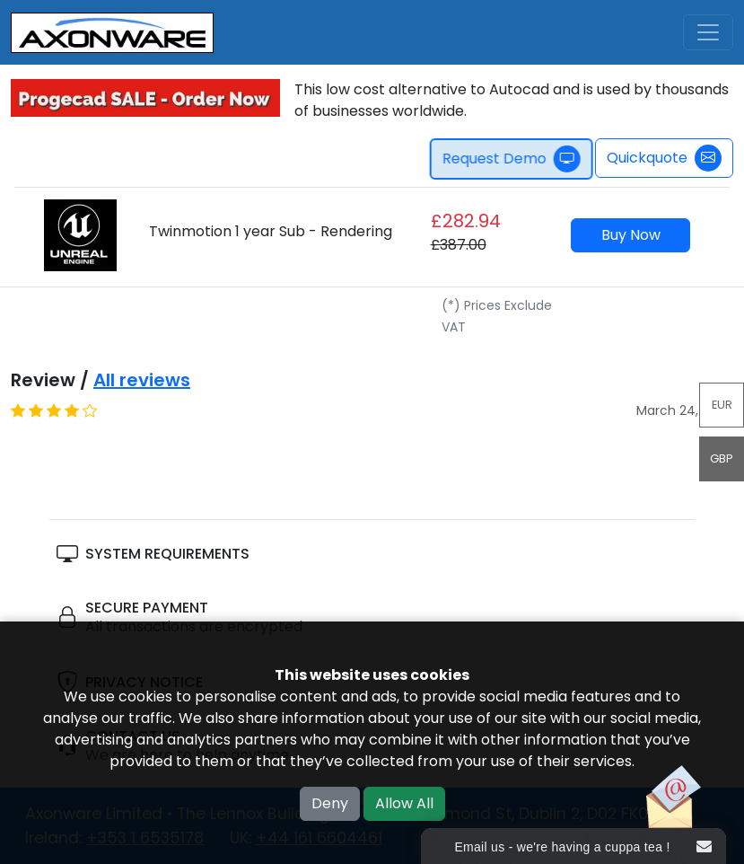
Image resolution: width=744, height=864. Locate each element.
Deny (329, 803)
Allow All (404, 803)
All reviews (141, 379)
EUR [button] (722, 404)
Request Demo (515, 158)
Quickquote (664, 158)
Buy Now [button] (631, 235)
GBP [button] (721, 458)
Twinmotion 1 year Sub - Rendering (270, 231)
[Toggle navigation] (708, 32)
